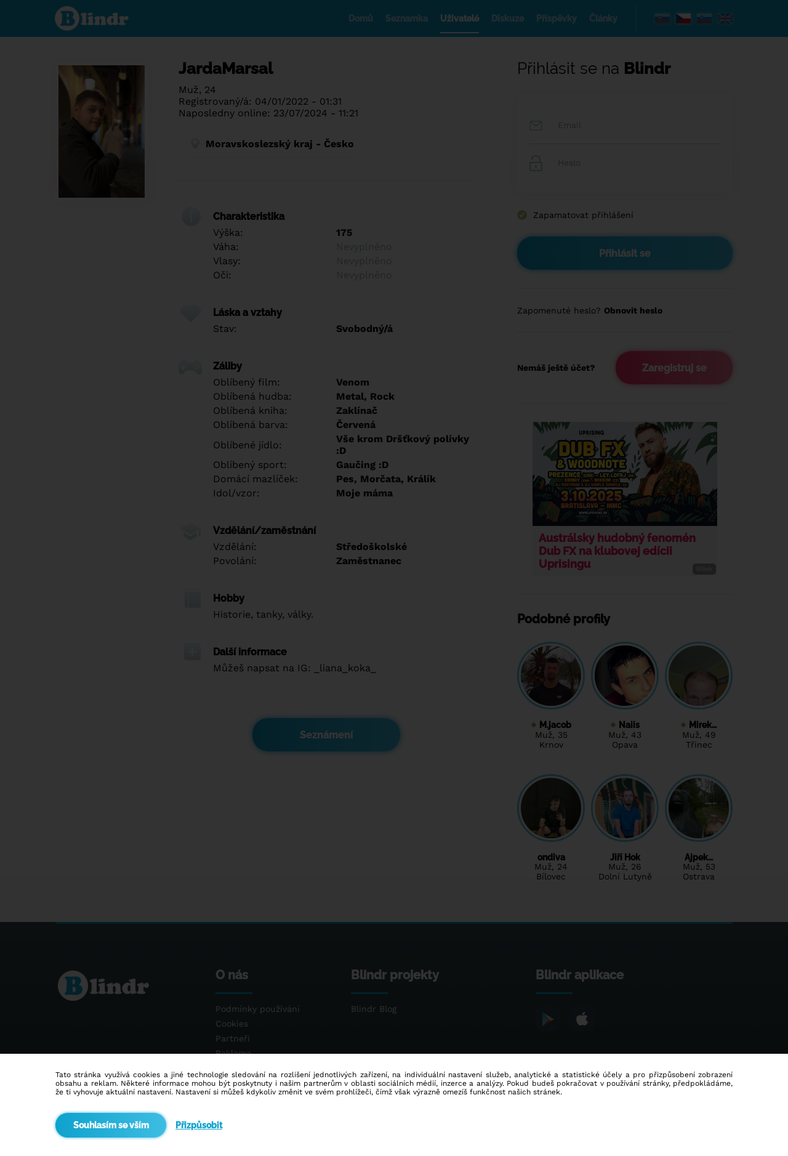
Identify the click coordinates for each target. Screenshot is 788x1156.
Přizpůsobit (198, 1125)
